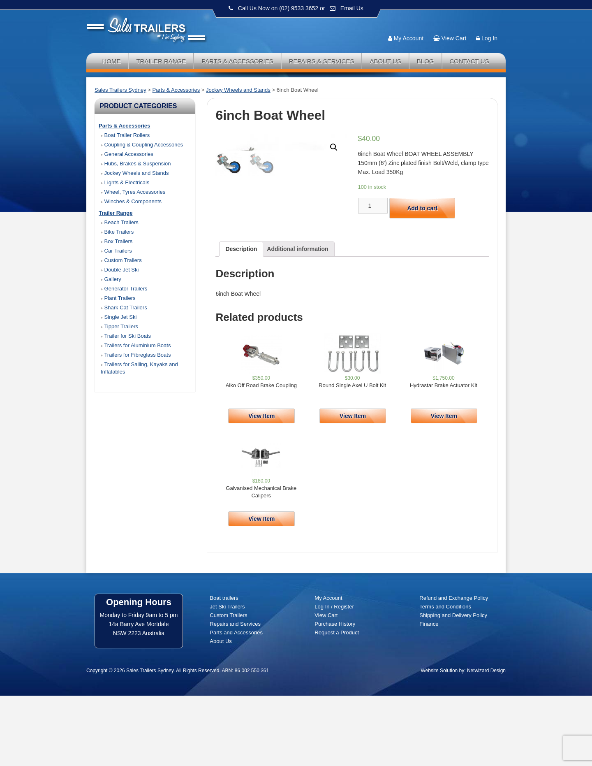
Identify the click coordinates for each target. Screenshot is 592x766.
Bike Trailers (117, 232)
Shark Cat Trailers (124, 307)
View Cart (454, 38)
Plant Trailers (118, 298)
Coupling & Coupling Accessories (142, 145)
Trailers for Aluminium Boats (136, 345)
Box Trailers (116, 241)
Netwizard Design (486, 741)
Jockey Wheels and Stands (135, 173)
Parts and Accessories (236, 703)
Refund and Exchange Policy (453, 668)
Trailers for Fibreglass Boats (136, 355)
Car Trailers (116, 251)
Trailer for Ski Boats (126, 336)
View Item (261, 486)
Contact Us (469, 61)
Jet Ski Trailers (227, 677)
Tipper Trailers (119, 326)
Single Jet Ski (118, 317)
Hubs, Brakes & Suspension (136, 163)
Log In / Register (334, 677)
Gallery (111, 279)
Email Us (351, 8)
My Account (408, 38)
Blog (425, 61)
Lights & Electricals (125, 182)
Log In (489, 38)
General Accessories (127, 154)
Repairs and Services (235, 694)
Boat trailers (224, 668)
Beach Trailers (120, 222)
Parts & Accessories (237, 61)
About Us (385, 61)
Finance (428, 694)
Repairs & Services (321, 61)
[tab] (241, 319)
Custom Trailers (121, 260)
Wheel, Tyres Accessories (133, 192)
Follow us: (481, 23)
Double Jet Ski (120, 270)
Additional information (297, 319)
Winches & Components (131, 201)
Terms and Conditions (445, 677)
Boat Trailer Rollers (125, 135)
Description (241, 319)
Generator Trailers (124, 289)
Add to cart (422, 208)
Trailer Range (161, 61)
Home (111, 61)
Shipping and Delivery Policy (453, 685)
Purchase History (334, 694)
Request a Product (336, 703)
